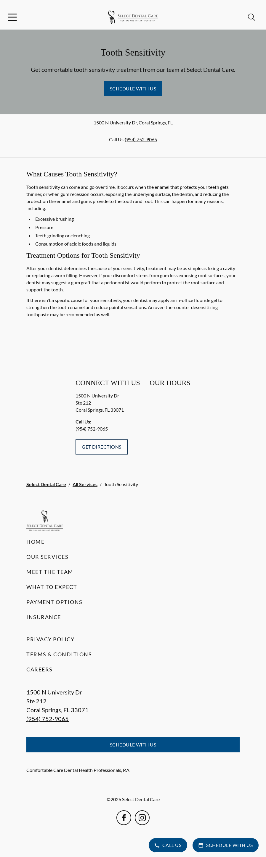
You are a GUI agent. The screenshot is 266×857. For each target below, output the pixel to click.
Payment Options (54, 602)
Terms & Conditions (59, 654)
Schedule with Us (133, 88)
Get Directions (101, 446)
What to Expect (51, 587)
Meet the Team (49, 572)
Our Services (47, 557)
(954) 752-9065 (141, 139)
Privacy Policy (50, 639)
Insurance (43, 617)
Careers (39, 669)
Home (35, 541)
